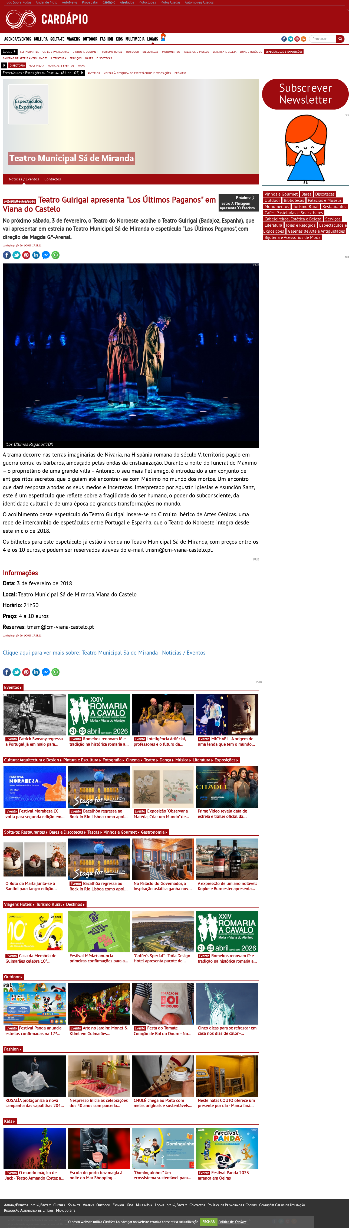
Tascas (95, 832)
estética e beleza (224, 51)
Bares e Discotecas (67, 832)
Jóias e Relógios (300, 225)
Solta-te (57, 38)
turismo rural (112, 51)
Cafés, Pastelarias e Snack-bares (294, 212)
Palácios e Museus (325, 200)
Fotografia (114, 759)
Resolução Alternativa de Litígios (28, 1210)
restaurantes (29, 51)
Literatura (203, 759)
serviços (75, 57)
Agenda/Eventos (17, 38)
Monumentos (277, 206)
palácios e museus (196, 51)
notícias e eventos (61, 65)
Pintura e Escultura (82, 759)
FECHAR (208, 1221)
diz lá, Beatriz (41, 1205)
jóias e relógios (251, 51)
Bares (306, 194)
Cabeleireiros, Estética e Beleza (293, 219)
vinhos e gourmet (85, 51)
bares (89, 57)
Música (183, 759)
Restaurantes (34, 832)
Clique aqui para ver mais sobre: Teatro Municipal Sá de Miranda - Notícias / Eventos (104, 652)
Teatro (151, 759)
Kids (119, 38)
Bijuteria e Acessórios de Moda (293, 237)
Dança (167, 759)
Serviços (333, 219)
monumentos (171, 51)
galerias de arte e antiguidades (25, 57)
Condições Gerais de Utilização (282, 1205)
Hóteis (27, 904)
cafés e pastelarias (55, 51)
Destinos (75, 904)
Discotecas (325, 194)
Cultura (41, 38)
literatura (58, 57)
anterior (94, 72)
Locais (152, 38)
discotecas (104, 57)
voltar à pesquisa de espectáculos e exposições (137, 72)
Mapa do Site (65, 1210)
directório (17, 65)
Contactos (52, 179)
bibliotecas (150, 51)
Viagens (73, 38)
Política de (232, 1221)
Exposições (227, 759)
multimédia (36, 65)
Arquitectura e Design (40, 759)
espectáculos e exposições (284, 51)
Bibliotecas (294, 200)
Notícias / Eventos (24, 179)
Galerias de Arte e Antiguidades (316, 231)
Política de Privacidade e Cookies (232, 1205)
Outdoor (90, 38)
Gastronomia (154, 832)
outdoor (132, 51)
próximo (180, 72)
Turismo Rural (50, 904)
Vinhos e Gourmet (122, 832)
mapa (81, 65)
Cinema (134, 759)
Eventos (13, 687)
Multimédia (135, 38)
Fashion (106, 38)
